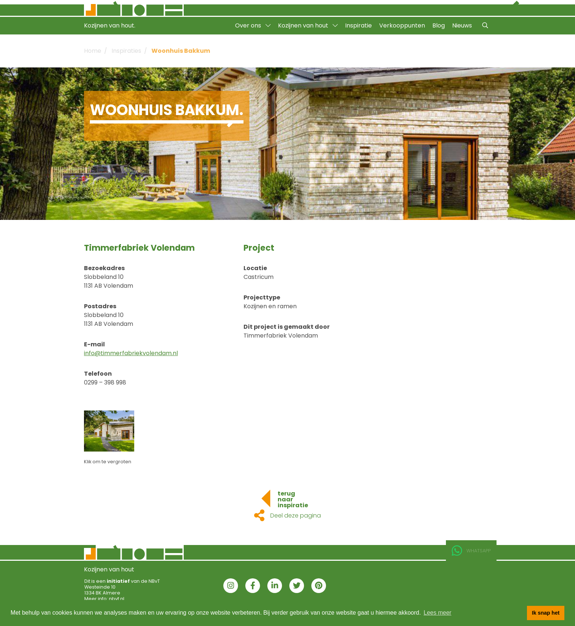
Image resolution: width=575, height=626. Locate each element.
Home (92, 51)
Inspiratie (358, 25)
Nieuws (462, 25)
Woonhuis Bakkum (180, 51)
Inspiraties (126, 51)
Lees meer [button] (437, 613)
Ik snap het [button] (546, 613)
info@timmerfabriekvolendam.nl (131, 353)
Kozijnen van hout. (109, 25)
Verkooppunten (402, 25)
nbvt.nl (116, 599)
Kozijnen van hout (308, 25)
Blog (438, 25)
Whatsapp (471, 551)
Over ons (253, 25)
